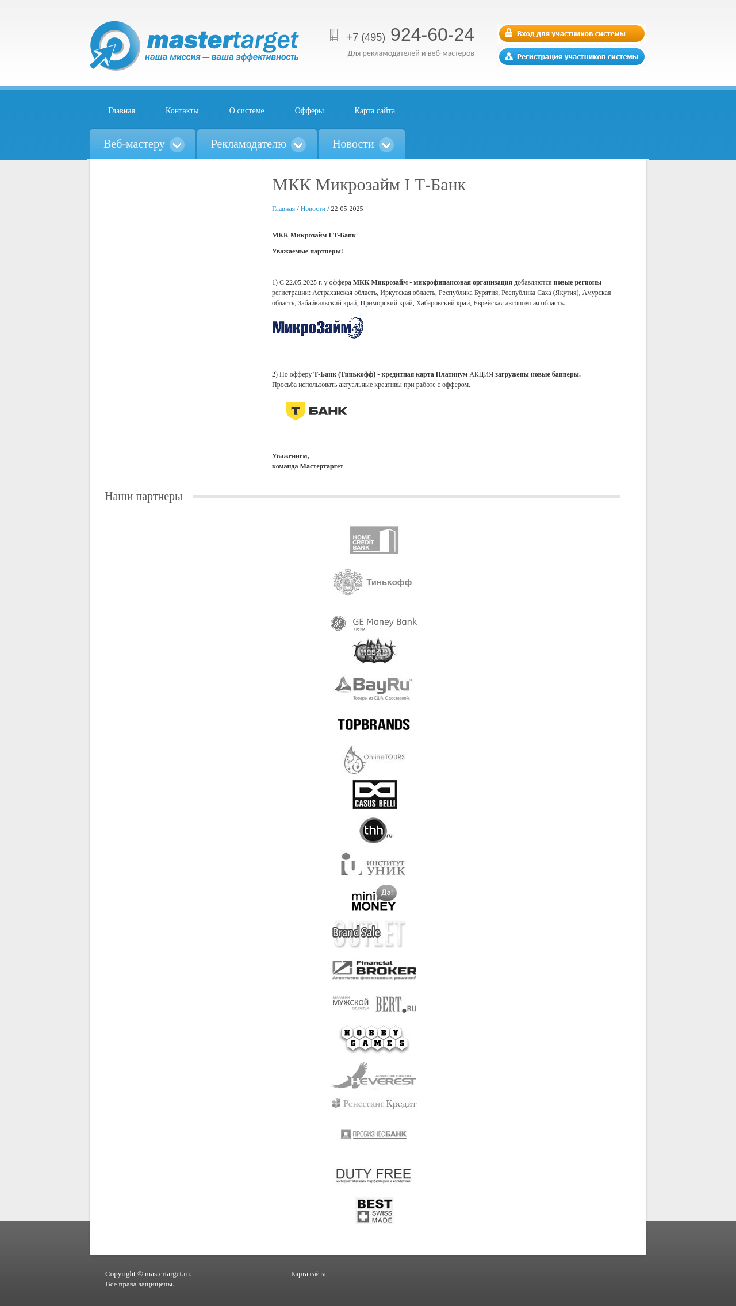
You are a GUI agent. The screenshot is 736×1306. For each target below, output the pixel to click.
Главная (121, 110)
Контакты (182, 110)
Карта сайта (375, 110)
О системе (246, 110)
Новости (313, 209)
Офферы (309, 110)
